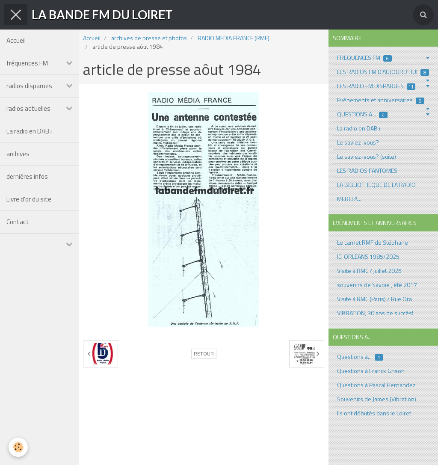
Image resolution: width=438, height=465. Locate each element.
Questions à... (360, 356)
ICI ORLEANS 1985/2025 (368, 256)
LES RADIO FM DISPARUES (376, 85)
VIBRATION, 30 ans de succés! (375, 312)
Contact (17, 222)
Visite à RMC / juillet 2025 (369, 270)
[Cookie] (18, 447)
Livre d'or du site (28, 199)
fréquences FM (27, 63)
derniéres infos (27, 176)
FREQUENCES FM (364, 57)
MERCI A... (349, 198)
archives (18, 154)
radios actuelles (28, 108)
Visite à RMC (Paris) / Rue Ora (374, 298)
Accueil (16, 40)
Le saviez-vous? (358, 142)
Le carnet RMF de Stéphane (372, 242)
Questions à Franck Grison (371, 370)
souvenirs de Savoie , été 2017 (377, 284)
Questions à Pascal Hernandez (376, 384)
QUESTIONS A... (362, 114)
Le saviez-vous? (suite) (366, 156)
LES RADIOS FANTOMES (367, 170)
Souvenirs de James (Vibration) (376, 398)
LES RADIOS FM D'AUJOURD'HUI (383, 71)
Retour (204, 354)
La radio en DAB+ (29, 131)
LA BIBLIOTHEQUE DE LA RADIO (376, 184)
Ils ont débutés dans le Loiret (374, 413)
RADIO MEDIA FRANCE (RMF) (233, 37)
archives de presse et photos (149, 37)
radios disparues (29, 86)
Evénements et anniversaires (380, 99)
